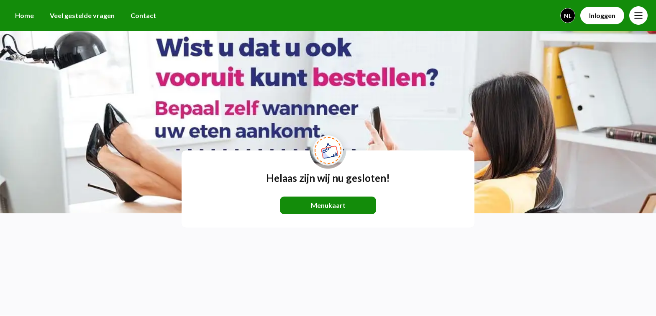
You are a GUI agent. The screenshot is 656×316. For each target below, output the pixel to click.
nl (567, 15)
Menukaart (328, 205)
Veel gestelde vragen (82, 15)
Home (24, 15)
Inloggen (602, 15)
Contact (143, 15)
